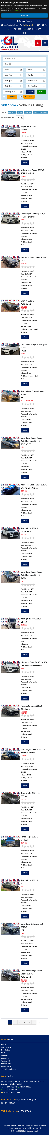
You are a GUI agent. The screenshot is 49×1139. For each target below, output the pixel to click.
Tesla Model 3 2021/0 (30, 797)
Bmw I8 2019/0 (27, 305)
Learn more (17, 11)
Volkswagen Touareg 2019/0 (33, 217)
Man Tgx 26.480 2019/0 (31, 623)
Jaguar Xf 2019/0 (28, 130)
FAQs (3, 1057)
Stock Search (6, 1051)
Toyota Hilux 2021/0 (29, 884)
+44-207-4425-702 (15, 29)
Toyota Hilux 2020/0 (29, 532)
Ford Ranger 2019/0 (29, 841)
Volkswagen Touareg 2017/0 (33, 753)
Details (25, 167)
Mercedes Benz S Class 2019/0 (34, 489)
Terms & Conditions (8, 1073)
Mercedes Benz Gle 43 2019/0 (34, 666)
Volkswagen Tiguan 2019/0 (32, 174)
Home (3, 1048)
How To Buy (5, 1054)
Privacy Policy (6, 1068)
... (34, 1026)
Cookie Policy (6, 1070)
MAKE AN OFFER (27, 405)
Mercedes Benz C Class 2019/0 (34, 261)
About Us (4, 1059)
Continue (24, 15)
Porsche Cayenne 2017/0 (31, 710)
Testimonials (5, 1065)
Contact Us (5, 1062)
